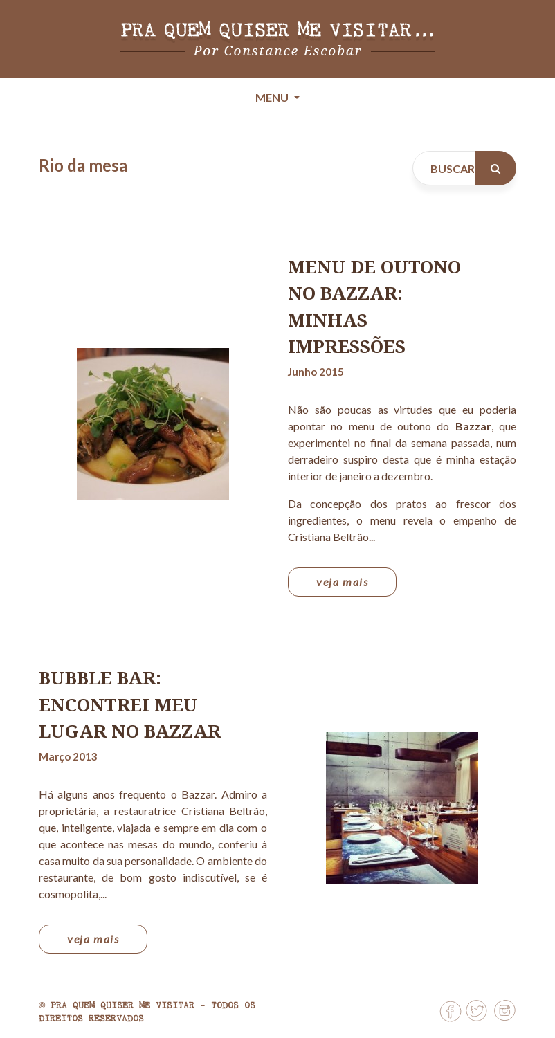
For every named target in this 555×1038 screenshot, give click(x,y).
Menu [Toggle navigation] (273, 97)
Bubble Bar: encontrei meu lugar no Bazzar (130, 704)
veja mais (342, 581)
